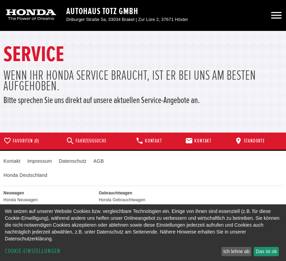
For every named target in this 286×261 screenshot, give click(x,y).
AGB (98, 161)
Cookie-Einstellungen (32, 251)
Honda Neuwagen (20, 199)
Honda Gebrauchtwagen (122, 199)
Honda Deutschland (25, 175)
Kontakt (11, 161)
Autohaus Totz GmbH (102, 11)
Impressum (39, 161)
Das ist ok (266, 251)
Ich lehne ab (236, 251)
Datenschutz (73, 161)
